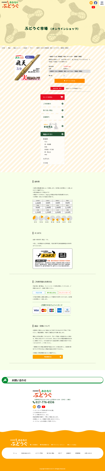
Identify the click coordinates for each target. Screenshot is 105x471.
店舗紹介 (68, 453)
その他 (45, 163)
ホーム (15, 453)
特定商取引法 (52, 357)
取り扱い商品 (47, 110)
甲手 (46, 155)
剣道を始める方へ (26, 453)
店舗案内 (46, 117)
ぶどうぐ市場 (39, 453)
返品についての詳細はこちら (73, 88)
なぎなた (46, 158)
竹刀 (46, 142)
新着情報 (77, 453)
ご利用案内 (47, 103)
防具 (46, 147)
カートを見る (47, 97)
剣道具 (45, 139)
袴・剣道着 (48, 144)
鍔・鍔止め (48, 152)
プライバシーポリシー (58, 445)
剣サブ (60, 453)
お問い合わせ (88, 453)
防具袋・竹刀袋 (49, 149)
